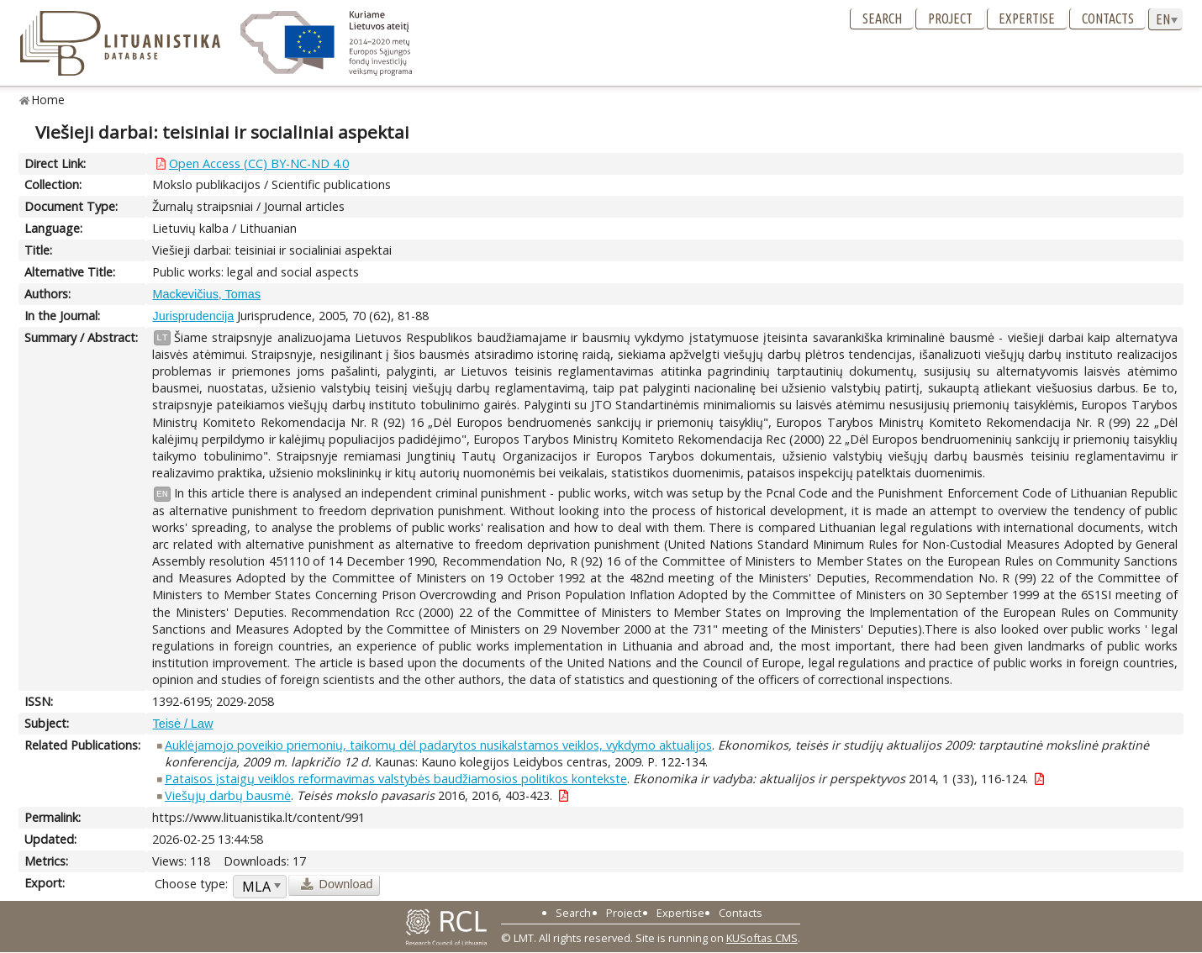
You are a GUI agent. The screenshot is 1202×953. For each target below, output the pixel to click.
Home (48, 100)
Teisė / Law (182, 723)
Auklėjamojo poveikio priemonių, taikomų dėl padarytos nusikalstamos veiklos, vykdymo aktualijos (438, 745)
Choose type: (191, 884)
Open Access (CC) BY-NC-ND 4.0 (259, 163)
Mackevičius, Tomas (206, 294)
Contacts (1108, 18)
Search (882, 18)
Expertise (1027, 18)
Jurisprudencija (193, 316)
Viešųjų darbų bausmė (228, 795)
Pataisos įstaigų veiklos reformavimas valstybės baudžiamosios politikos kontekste (396, 779)
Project (950, 18)
